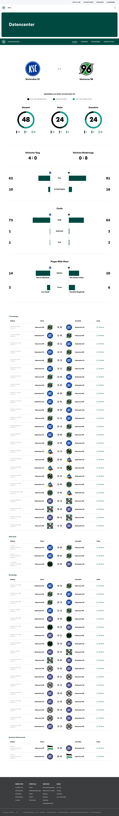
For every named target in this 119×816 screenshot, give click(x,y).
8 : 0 (59, 509)
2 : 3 (59, 586)
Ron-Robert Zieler (77, 278)
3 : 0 (59, 327)
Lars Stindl (45, 292)
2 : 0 (59, 385)
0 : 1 (59, 517)
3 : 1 (59, 677)
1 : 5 (59, 526)
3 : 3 (59, 426)
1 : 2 (59, 352)
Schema (100, 327)
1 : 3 (59, 468)
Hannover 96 (39, 327)
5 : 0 (59, 460)
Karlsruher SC (79, 327)
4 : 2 (59, 718)
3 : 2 (59, 501)
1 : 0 (59, 335)
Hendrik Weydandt (77, 292)
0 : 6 (59, 556)
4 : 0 (59, 393)
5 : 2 (59, 710)
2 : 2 (59, 360)
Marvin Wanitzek (42, 278)
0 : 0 (59, 693)
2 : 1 (59, 344)
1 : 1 (59, 418)
